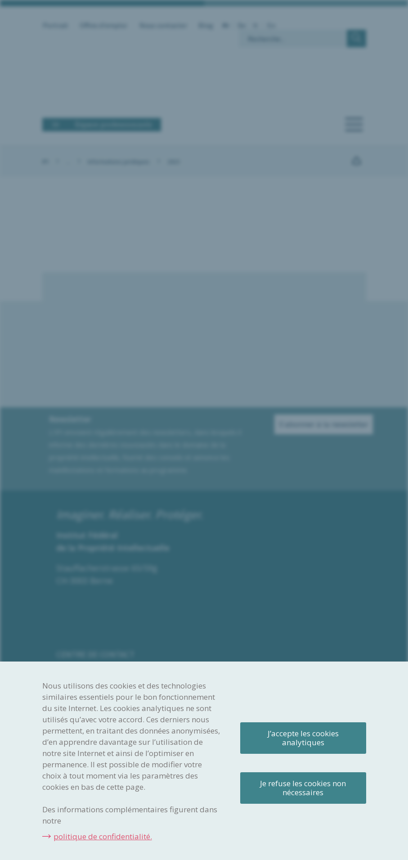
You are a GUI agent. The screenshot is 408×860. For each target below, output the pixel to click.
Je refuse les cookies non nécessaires (303, 787)
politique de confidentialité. (103, 836)
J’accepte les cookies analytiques (303, 737)
